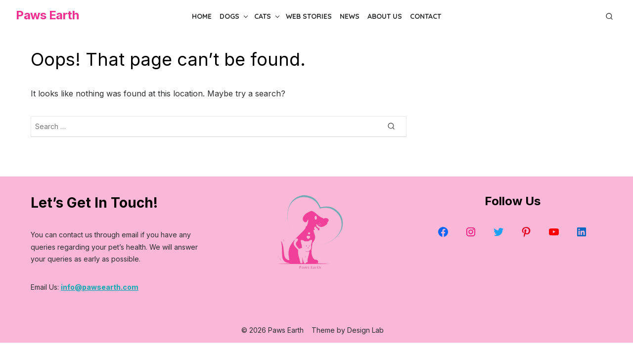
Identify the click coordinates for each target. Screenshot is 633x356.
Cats (262, 16)
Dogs (229, 16)
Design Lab (365, 330)
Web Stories (309, 16)
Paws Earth (47, 15)
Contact (425, 16)
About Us (384, 16)
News (350, 16)
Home (202, 16)
